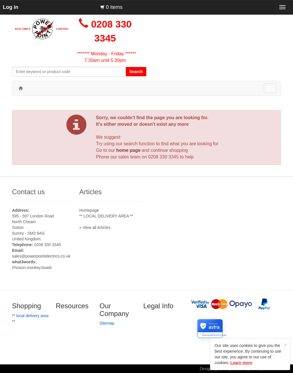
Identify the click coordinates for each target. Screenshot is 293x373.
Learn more (241, 362)
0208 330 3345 (163, 156)
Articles (90, 192)
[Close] (285, 345)
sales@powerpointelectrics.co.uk (41, 256)
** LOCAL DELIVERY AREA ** (106, 216)
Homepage (89, 210)
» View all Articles (94, 227)
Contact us (28, 192)
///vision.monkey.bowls (32, 267)
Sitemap (107, 323)
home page (128, 150)
